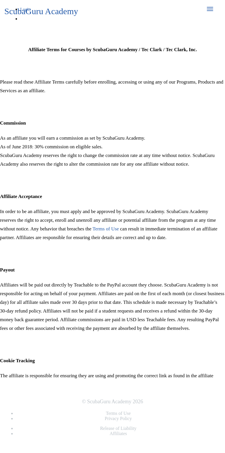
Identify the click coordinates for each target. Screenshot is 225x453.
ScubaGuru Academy (41, 11)
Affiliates (118, 433)
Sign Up (30, 28)
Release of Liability (118, 428)
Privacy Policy (118, 418)
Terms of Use (106, 229)
